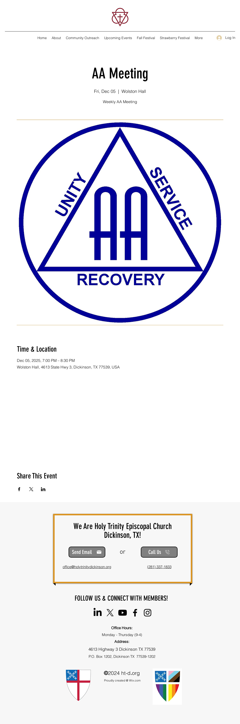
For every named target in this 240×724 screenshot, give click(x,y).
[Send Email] (87, 552)
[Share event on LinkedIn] (43, 489)
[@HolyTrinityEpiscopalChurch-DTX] (123, 613)
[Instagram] (148, 613)
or (122, 552)
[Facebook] (135, 613)
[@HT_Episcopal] (110, 613)
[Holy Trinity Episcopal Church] (98, 613)
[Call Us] (159, 552)
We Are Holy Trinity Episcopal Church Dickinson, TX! (122, 530)
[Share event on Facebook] (19, 489)
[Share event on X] (31, 489)
